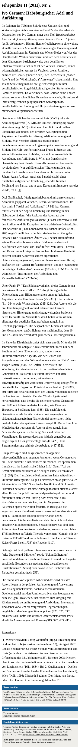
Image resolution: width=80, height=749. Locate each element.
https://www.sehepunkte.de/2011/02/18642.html (45, 734)
